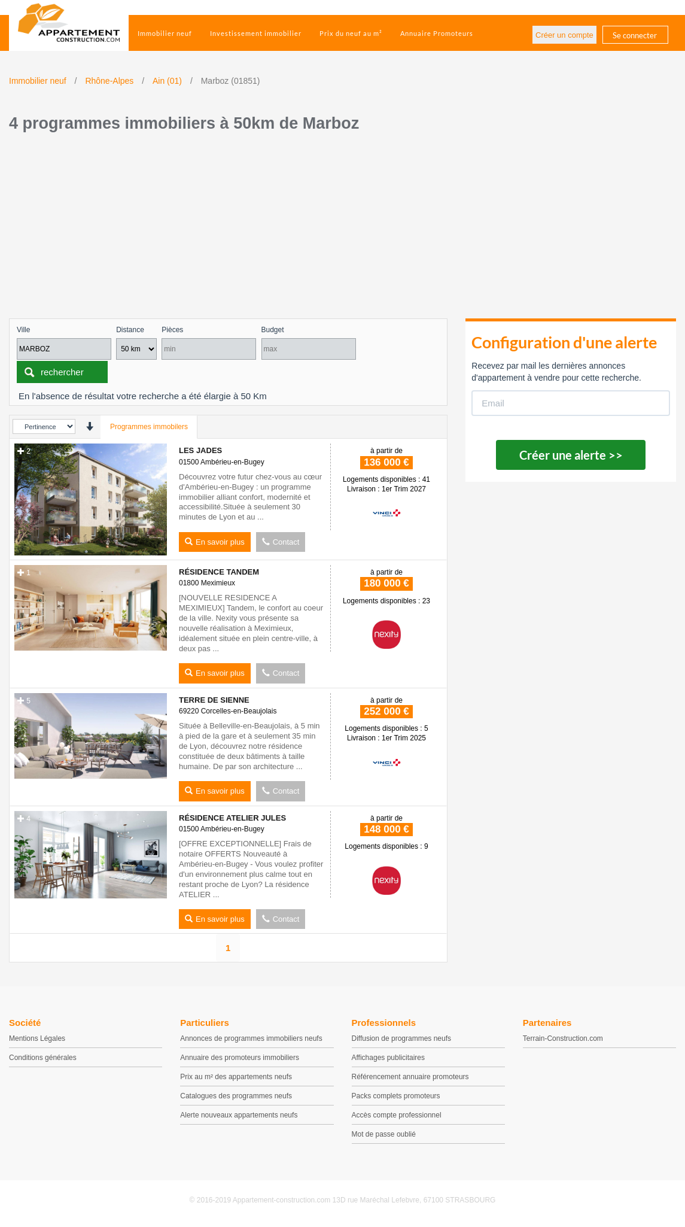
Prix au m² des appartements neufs (236, 1077)
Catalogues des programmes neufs (236, 1096)
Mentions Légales (37, 1038)
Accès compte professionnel (397, 1115)
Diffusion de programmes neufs (402, 1038)
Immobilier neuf (165, 33)
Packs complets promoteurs (396, 1096)
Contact (281, 541)
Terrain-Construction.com (563, 1038)
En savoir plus (215, 541)
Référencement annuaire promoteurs (410, 1077)
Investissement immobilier (256, 33)
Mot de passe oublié (384, 1134)
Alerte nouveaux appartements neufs (238, 1115)
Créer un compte (564, 35)
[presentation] (89, 426)
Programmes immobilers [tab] (149, 427)
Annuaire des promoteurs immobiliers (239, 1057)
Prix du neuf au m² (350, 33)
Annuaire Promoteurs (436, 33)
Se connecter (635, 35)
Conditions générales (43, 1057)
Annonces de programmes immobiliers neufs (251, 1038)
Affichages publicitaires (388, 1057)
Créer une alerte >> (571, 455)
